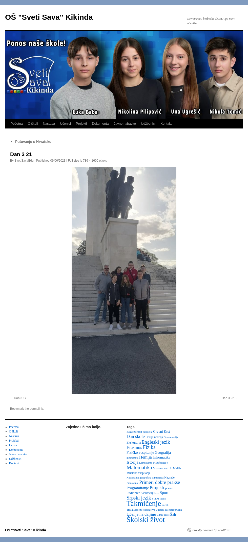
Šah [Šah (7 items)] (173, 514)
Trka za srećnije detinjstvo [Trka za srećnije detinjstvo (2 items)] (141, 509)
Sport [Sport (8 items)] (164, 492)
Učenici (65, 123)
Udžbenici (148, 123)
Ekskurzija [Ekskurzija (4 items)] (134, 442)
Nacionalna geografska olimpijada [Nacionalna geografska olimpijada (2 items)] (145, 477)
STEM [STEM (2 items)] (155, 498)
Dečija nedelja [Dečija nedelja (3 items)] (154, 437)
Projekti (81, 123)
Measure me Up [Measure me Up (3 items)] (162, 468)
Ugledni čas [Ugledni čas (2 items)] (162, 509)
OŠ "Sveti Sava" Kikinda (49, 17)
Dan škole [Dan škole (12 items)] (136, 436)
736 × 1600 (90, 160)
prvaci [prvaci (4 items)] (169, 488)
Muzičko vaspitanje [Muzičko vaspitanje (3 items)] (138, 473)
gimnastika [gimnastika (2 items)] (132, 457)
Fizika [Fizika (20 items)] (149, 447)
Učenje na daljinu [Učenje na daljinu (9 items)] (141, 514)
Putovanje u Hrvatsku (30, 142)
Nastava (49, 123)
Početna (17, 123)
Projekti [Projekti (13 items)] (157, 487)
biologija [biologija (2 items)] (147, 431)
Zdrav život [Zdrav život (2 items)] (163, 514)
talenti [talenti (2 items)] (165, 505)
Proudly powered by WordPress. (211, 530)
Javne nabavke (125, 123)
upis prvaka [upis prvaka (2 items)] (175, 509)
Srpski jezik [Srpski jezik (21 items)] (139, 498)
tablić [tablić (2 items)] (163, 498)
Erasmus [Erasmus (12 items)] (134, 447)
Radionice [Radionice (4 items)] (133, 493)
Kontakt (166, 123)
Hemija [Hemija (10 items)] (145, 457)
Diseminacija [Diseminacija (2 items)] (171, 437)
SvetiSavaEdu (23, 160)
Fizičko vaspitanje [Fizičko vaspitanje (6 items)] (140, 452)
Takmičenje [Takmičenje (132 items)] (144, 503)
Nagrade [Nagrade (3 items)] (169, 477)
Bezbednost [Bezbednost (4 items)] (134, 431)
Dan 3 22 (228, 398)
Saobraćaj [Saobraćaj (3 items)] (147, 493)
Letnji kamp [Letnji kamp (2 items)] (145, 462)
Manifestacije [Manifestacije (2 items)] (160, 462)
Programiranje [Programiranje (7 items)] (138, 488)
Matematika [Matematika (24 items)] (139, 467)
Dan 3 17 (20, 398)
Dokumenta (100, 123)
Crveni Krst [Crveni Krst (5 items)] (161, 431)
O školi (33, 123)
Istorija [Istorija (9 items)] (132, 462)
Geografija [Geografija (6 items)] (163, 452)
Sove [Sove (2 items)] (156, 493)
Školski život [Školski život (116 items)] (146, 519)
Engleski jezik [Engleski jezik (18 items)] (155, 442)
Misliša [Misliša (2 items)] (177, 468)
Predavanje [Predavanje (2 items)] (132, 483)
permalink (36, 408)
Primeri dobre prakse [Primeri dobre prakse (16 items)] (159, 482)
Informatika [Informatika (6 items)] (161, 457)
